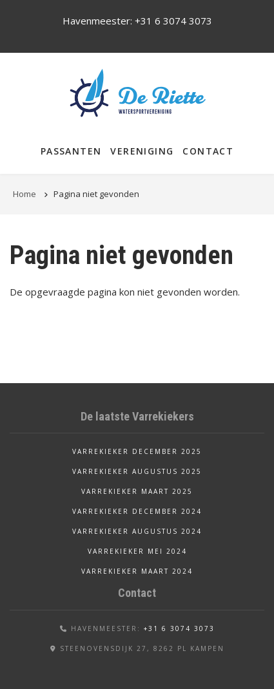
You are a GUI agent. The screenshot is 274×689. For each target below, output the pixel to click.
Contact (207, 151)
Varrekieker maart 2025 (137, 491)
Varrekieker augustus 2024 (137, 531)
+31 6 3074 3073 (173, 20)
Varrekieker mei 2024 (137, 551)
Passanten (71, 151)
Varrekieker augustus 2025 (137, 471)
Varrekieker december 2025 (137, 451)
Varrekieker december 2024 (137, 511)
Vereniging (141, 151)
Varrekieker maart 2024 (137, 571)
